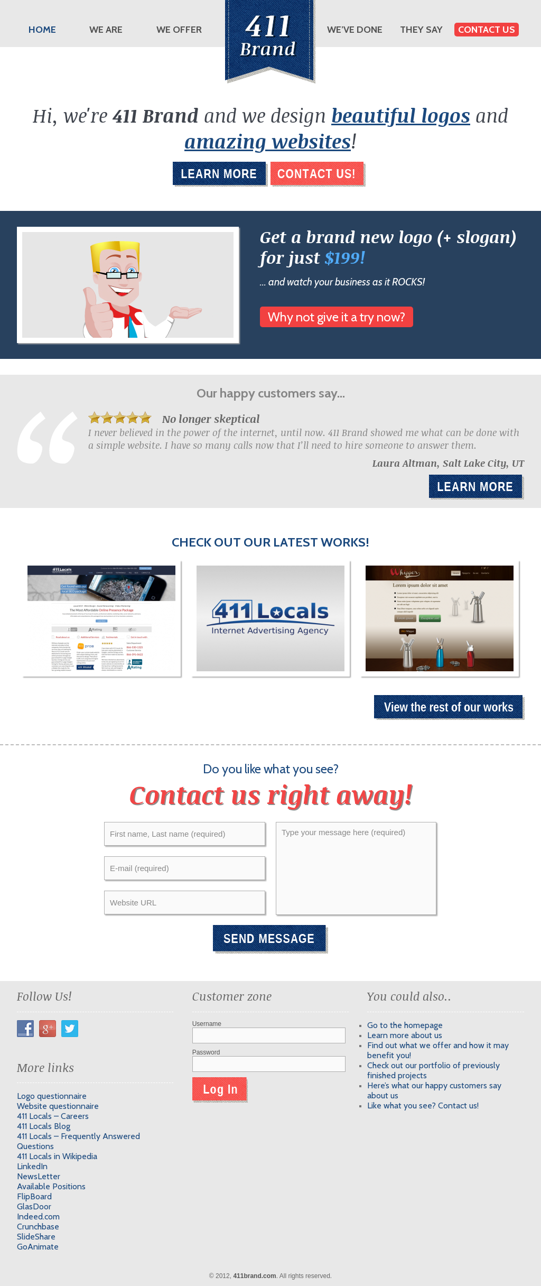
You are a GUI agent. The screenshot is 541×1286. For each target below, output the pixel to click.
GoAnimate (38, 1247)
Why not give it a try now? (336, 317)
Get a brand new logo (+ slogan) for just (388, 246)
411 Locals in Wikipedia (57, 1156)
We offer (179, 29)
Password (206, 1052)
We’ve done (355, 29)
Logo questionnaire (52, 1096)
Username (206, 1024)
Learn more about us (404, 1035)
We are (106, 29)
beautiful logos (400, 115)
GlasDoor (34, 1206)
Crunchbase (38, 1227)
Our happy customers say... (271, 393)
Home (42, 29)
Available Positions (51, 1186)
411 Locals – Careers (53, 1116)
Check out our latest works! (270, 542)
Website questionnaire (58, 1106)
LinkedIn (32, 1166)
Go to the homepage (405, 1025)
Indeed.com (38, 1216)
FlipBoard (34, 1196)
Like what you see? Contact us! (423, 1105)
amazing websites (267, 141)
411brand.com (254, 1276)
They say (421, 29)
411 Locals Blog (43, 1126)
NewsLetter (38, 1176)
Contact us (486, 29)
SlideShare (36, 1237)
